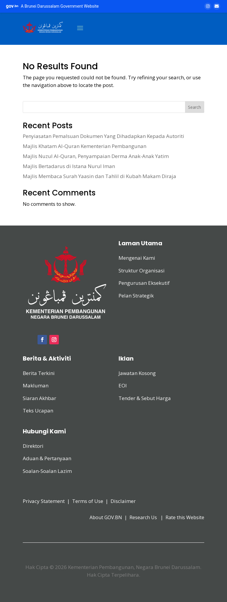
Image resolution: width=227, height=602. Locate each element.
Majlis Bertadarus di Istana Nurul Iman (69, 166)
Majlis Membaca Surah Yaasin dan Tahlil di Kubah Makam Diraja (99, 176)
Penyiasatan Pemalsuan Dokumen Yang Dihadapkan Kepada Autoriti (103, 136)
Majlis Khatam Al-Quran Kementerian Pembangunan (84, 146)
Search (194, 107)
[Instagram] (207, 6)
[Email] (216, 6)
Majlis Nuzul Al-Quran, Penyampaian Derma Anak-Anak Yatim (96, 156)
